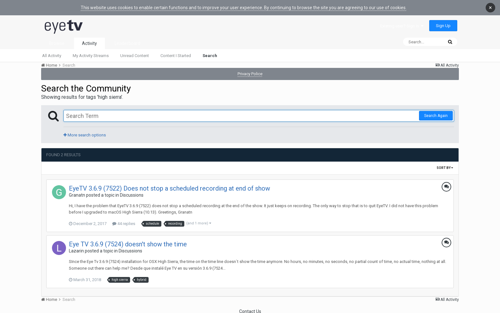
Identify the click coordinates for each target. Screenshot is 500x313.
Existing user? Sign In (401, 25)
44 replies (123, 223)
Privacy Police (250, 73)
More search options (84, 134)
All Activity (51, 55)
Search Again (436, 115)
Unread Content (134, 55)
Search (209, 55)
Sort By (445, 167)
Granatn (77, 194)
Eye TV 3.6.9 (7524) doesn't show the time (128, 243)
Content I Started (175, 55)
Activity (89, 42)
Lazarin (76, 250)
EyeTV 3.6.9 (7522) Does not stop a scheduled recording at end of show (169, 188)
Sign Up (443, 25)
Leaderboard (127, 42)
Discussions (131, 194)
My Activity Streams (91, 55)
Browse (56, 42)
